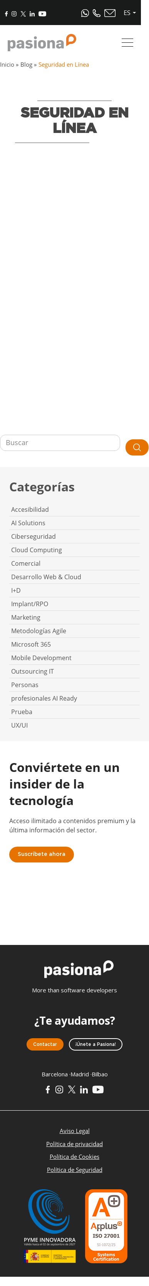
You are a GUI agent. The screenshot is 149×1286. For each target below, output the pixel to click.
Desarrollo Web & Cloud (46, 577)
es (135, 12)
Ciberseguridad (33, 536)
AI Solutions (28, 523)
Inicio (7, 64)
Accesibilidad (30, 509)
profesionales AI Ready (44, 698)
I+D (16, 590)
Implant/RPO (29, 604)
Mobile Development (41, 658)
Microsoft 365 (31, 644)
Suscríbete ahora (41, 854)
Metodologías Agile (38, 631)
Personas (25, 685)
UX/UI (19, 725)
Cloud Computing (36, 550)
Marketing (25, 617)
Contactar (45, 1044)
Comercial (25, 563)
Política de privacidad (74, 1144)
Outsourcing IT (32, 671)
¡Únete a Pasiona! (95, 1044)
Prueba (21, 712)
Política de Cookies (74, 1156)
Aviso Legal (75, 1131)
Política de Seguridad (74, 1169)
